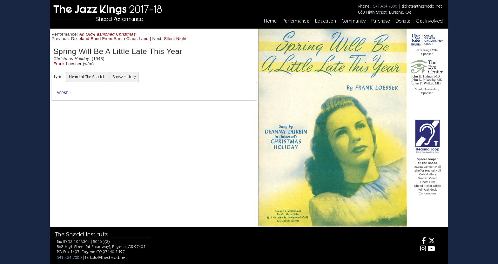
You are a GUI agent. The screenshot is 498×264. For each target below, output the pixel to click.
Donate (403, 21)
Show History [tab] (124, 76)
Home (270, 21)
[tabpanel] (154, 91)
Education (325, 21)
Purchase (380, 21)
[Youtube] (431, 249)
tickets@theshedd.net (422, 6)
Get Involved (429, 21)
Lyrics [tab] (59, 76)
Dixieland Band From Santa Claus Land (110, 38)
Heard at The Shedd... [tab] (88, 76)
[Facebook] (422, 241)
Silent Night (175, 38)
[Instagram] (422, 249)
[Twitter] (431, 241)
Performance (296, 21)
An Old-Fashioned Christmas (107, 34)
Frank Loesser (67, 63)
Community (354, 21)
